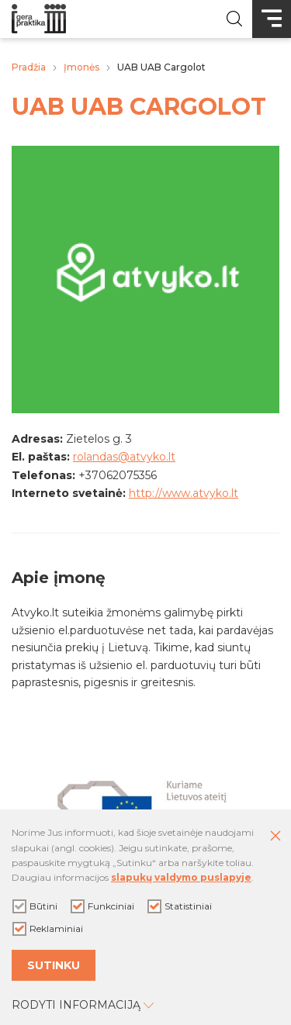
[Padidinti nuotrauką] (145, 409)
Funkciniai (102, 906)
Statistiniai (179, 906)
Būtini (34, 906)
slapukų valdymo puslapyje (181, 877)
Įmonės (81, 67)
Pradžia (29, 67)
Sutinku (53, 965)
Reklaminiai (47, 929)
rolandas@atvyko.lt (124, 457)
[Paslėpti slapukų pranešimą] (275, 836)
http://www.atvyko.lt (183, 493)
